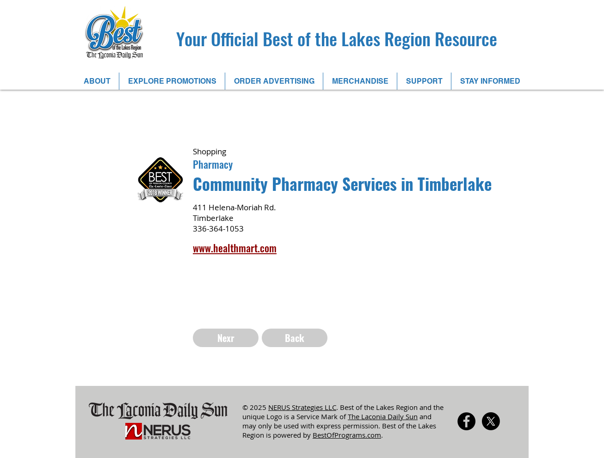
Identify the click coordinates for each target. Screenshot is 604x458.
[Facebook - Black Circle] (466, 421)
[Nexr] (226, 338)
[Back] (294, 338)
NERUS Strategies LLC (302, 407)
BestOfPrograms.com (347, 435)
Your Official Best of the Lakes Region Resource (336, 38)
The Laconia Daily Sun (383, 416)
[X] (491, 421)
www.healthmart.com (235, 247)
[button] (97, 81)
